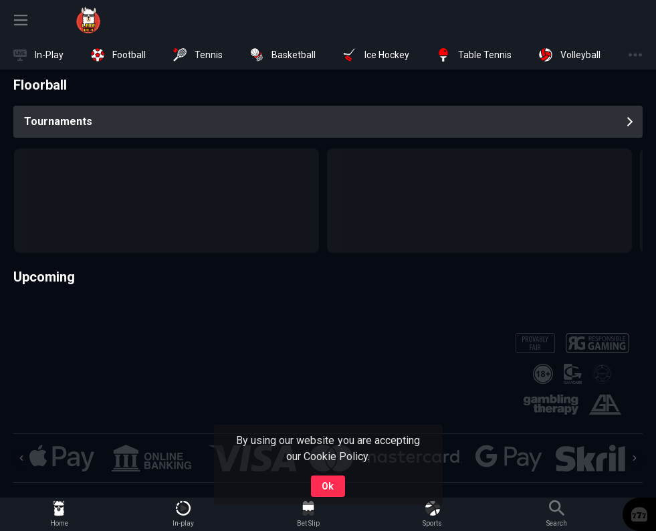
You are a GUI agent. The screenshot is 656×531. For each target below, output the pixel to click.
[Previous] (21, 458)
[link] (88, 20)
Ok (328, 486)
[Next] (635, 458)
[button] (61, 458)
